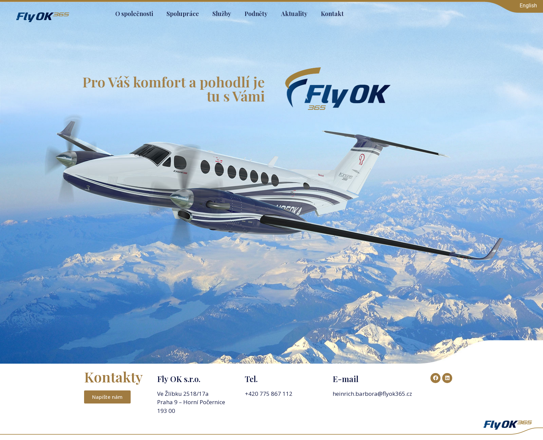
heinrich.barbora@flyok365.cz (373, 393)
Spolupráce (182, 11)
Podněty (256, 11)
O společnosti (134, 11)
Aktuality (294, 11)
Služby (221, 11)
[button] (107, 397)
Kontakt (332, 11)
